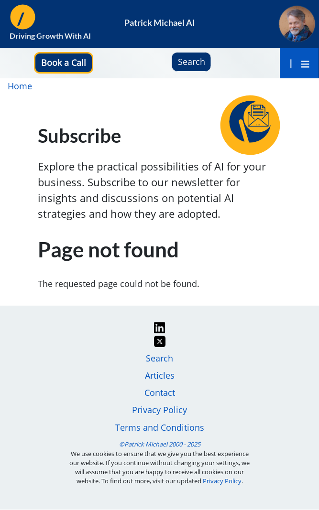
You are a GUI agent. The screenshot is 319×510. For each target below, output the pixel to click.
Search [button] (191, 61)
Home (20, 86)
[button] (63, 62)
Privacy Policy (159, 409)
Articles (160, 375)
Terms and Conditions (159, 427)
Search (159, 358)
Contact (159, 392)
